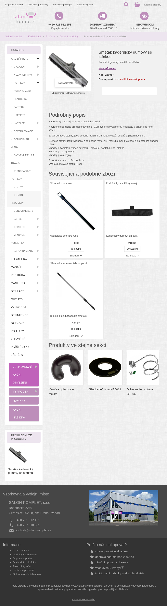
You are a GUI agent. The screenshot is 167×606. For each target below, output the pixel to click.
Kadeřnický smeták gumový (121, 183)
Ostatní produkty (69, 36)
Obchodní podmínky (38, 4)
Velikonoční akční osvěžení (22, 374)
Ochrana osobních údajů (27, 574)
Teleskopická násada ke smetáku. (69, 316)
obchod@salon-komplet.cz (33, 530)
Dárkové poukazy (17, 327)
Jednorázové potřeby (21, 175)
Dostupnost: (106, 79)
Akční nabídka (19, 413)
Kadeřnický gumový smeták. (122, 235)
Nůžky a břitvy (22, 74)
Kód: (102, 74)
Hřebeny (19, 115)
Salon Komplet (13, 36)
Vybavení (19, 66)
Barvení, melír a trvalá (22, 159)
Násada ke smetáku (61, 183)
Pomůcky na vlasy (20, 143)
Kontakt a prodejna (62, 4)
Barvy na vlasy (23, 251)
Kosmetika (19, 259)
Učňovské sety (23, 211)
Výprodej (20, 391)
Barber (18, 219)
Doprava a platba (14, 4)
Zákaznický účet (85, 4)
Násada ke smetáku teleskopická (68, 263)
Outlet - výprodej (18, 303)
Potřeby (50, 36)
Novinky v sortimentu (25, 554)
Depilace (17, 291)
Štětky (18, 187)
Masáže (16, 267)
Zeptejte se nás (59, 26)
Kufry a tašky (22, 91)
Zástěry (18, 107)
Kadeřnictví (34, 36)
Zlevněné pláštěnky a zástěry (20, 347)
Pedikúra (18, 275)
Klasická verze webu (83, 599)
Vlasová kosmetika (18, 239)
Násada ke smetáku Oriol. (64, 235)
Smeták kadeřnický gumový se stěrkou (20, 471)
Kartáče (19, 123)
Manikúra (18, 283)
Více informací (107, 68)
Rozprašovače (23, 131)
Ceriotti (19, 227)
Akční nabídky (21, 550)
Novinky (19, 400)
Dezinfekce (19, 315)
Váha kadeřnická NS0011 (104, 389)
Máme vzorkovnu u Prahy (144, 26)
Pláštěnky (20, 99)
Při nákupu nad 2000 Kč (103, 26)
